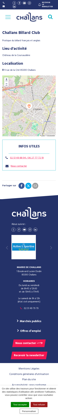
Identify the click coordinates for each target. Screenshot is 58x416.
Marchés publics (30, 321)
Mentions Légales (29, 369)
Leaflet (42, 135)
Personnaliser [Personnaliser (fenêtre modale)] (29, 411)
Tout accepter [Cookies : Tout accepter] (20, 404)
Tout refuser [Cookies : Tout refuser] (39, 404)
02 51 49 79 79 (29, 308)
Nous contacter (19, 166)
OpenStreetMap (51, 135)
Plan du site (29, 379)
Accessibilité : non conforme (29, 385)
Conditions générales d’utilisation (29, 374)
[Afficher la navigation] (8, 17)
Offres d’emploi (30, 331)
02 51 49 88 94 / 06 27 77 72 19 (27, 158)
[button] (29, 106)
